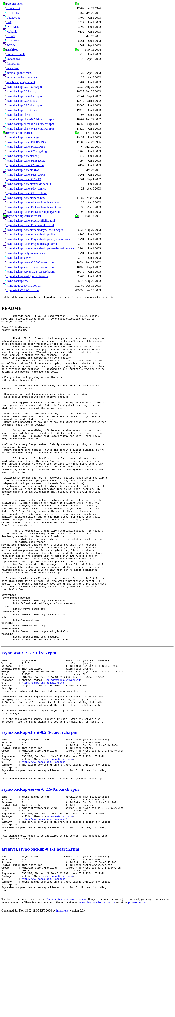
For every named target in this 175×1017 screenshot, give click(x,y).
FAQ (7, 22)
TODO (9, 45)
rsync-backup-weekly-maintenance (25, 276)
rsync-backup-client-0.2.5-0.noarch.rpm (28, 128)
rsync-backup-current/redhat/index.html (28, 225)
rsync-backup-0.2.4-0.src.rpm (22, 96)
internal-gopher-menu (17, 72)
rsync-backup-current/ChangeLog (25, 151)
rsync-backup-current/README (24, 174)
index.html (11, 68)
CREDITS (11, 13)
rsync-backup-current (18, 132)
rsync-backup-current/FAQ (21, 156)
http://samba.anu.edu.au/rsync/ (43, 753)
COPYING (11, 8)
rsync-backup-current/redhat (22, 215)
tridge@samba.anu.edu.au (63, 750)
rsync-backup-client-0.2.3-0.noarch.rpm (28, 119)
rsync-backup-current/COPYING (24, 142)
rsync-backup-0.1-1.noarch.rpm (49, 945)
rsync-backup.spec (16, 281)
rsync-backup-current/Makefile (23, 165)
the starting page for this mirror (96, 1005)
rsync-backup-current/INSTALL (24, 160)
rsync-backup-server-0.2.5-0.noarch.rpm (29, 271)
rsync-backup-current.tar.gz (21, 137)
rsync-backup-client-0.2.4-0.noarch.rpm (28, 124)
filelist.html (11, 63)
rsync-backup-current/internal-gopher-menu (31, 202)
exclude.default (14, 54)
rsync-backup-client (16, 114)
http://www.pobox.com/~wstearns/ (44, 845)
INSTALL (11, 26)
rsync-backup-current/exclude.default (27, 183)
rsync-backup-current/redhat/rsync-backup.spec (33, 229)
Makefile (10, 31)
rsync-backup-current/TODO (22, 179)
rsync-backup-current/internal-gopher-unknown (33, 207)
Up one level (13, 3)
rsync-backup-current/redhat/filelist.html (29, 220)
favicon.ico (11, 58)
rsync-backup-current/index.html (24, 197)
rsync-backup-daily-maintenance (24, 253)
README (11, 40)
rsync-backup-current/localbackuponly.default (32, 211)
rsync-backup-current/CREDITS (24, 146)
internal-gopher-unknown (20, 77)
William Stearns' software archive (66, 1002)
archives (9, 945)
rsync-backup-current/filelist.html (25, 193)
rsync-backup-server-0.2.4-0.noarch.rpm (29, 267)
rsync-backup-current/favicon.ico (24, 188)
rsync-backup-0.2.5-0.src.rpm (22, 105)
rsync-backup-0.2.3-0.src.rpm (22, 86)
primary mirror (137, 1005)
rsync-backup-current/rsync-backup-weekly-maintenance (38, 248)
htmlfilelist (62, 1013)
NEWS (9, 36)
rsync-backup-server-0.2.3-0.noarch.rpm (29, 262)
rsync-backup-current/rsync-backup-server (30, 243)
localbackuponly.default (19, 82)
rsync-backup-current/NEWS (22, 169)
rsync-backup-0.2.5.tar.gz (20, 110)
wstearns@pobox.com (60, 842)
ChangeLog (11, 17)
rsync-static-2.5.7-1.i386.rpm (22, 285)
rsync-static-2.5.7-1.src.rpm (21, 290)
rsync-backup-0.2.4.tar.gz (20, 100)
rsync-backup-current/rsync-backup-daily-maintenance (37, 239)
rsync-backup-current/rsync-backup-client (29, 234)
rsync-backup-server (17, 257)
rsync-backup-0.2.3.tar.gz (20, 91)
